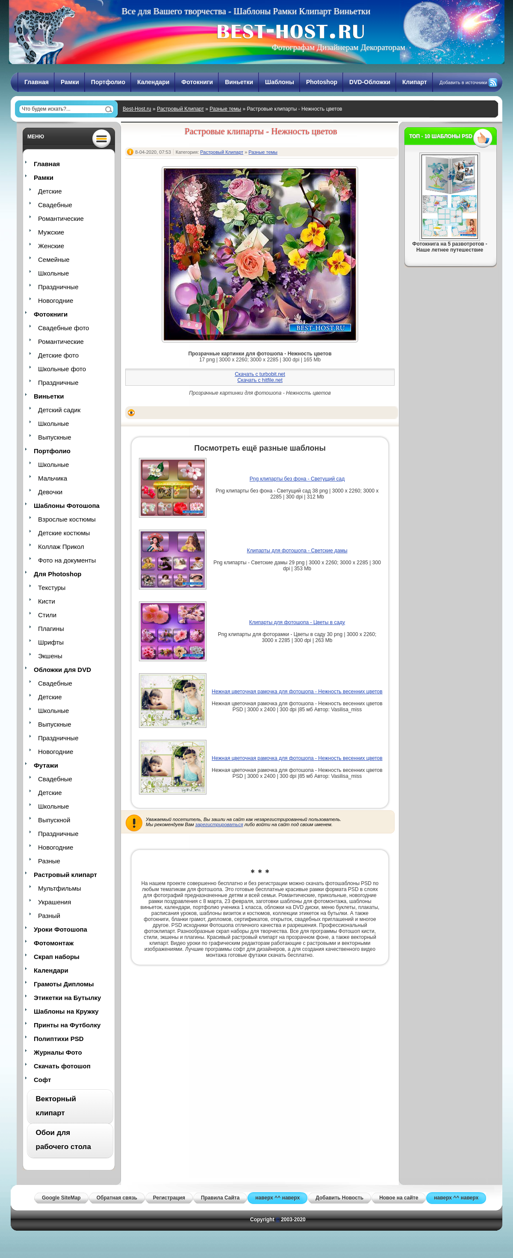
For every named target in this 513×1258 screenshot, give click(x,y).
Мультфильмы (59, 888)
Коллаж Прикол (61, 546)
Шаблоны (279, 82)
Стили (47, 615)
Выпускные (54, 437)
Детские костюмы (64, 533)
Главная (36, 82)
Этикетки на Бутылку (67, 997)
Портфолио (108, 82)
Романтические (61, 218)
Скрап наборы (57, 956)
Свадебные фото (63, 327)
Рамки (70, 82)
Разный (49, 915)
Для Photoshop (57, 574)
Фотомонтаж (54, 943)
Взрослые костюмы (67, 519)
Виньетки (239, 82)
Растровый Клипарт (180, 109)
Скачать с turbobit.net (260, 374)
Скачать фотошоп (62, 1066)
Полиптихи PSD (59, 1038)
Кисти (46, 601)
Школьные (53, 273)
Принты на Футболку (67, 1025)
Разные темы (225, 109)
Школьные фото (62, 368)
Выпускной (54, 820)
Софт (42, 1079)
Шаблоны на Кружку (66, 1011)
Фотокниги (197, 82)
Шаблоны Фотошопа (67, 505)
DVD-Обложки (369, 82)
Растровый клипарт (65, 874)
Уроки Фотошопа (60, 929)
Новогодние (55, 300)
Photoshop (321, 82)
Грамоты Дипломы (64, 984)
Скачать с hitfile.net (260, 380)
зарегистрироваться (219, 824)
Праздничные (58, 286)
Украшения (54, 902)
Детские (50, 191)
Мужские (51, 232)
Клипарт (414, 82)
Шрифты (51, 642)
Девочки (50, 492)
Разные (49, 861)
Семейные (54, 259)
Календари (153, 82)
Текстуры (51, 587)
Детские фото (58, 355)
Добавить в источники (463, 82)
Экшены (50, 656)
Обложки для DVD (62, 669)
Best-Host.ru (137, 109)
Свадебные (55, 204)
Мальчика (52, 478)
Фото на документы (67, 560)
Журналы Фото (58, 1052)
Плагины (51, 628)
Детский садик (59, 409)
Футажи (46, 765)
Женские (51, 245)
